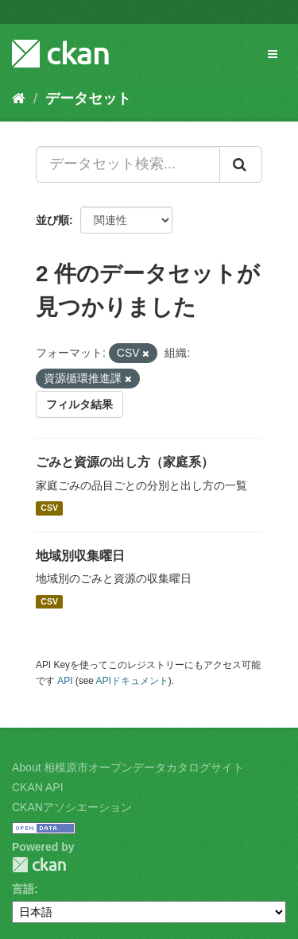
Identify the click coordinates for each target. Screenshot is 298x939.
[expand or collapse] (272, 54)
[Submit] (240, 164)
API (64, 680)
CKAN (39, 864)
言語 (23, 889)
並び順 (52, 220)
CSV (49, 508)
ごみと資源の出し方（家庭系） (125, 462)
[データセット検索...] (128, 164)
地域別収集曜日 (80, 555)
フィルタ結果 (79, 404)
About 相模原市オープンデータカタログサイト (128, 767)
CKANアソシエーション (72, 807)
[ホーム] (18, 98)
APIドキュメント (132, 680)
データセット (88, 98)
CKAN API (38, 787)
